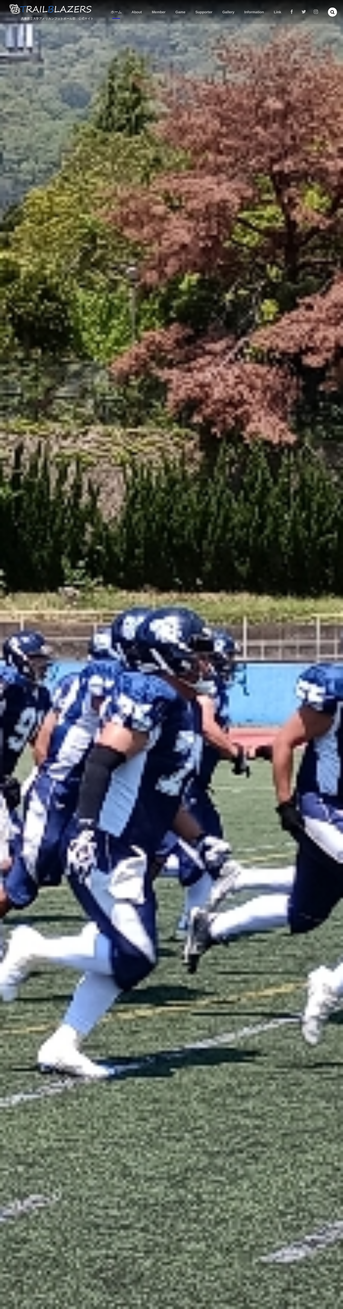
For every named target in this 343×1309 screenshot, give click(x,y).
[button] (332, 12)
